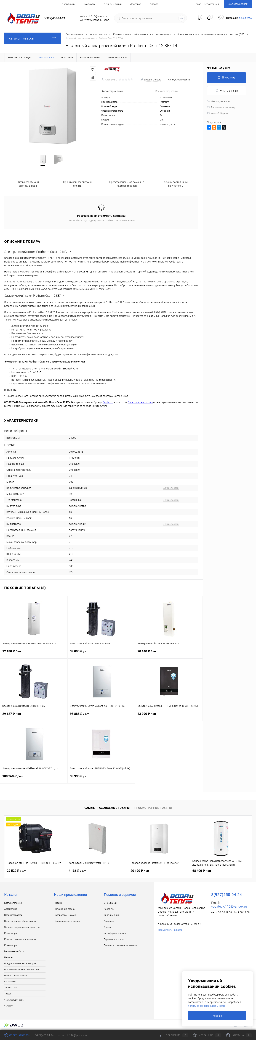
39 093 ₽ (101, 653)
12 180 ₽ (33, 653)
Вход (198, 4)
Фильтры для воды (14, 999)
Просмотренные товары (153, 808)
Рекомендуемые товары (67, 921)
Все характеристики (166, 91)
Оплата (154, 4)
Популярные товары (65, 909)
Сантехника (10, 981)
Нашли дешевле (218, 101)
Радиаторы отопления (16, 975)
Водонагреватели (13, 915)
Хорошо (217, 1015)
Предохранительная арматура (20, 963)
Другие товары (171, 488)
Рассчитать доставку (221, 107)
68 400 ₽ (201, 871)
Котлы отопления (13, 903)
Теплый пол (10, 987)
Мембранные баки (14, 951)
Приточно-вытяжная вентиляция (21, 969)
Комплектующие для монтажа (20, 939)
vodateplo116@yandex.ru (229, 906)
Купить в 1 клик (227, 90)
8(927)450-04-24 (44, 1035)
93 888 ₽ (101, 716)
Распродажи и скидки (65, 915)
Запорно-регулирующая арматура (22, 927)
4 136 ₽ (77, 871)
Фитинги (8, 1005)
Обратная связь (17, 1035)
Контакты (89, 4)
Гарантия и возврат (114, 939)
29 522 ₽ (16, 871)
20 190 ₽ (139, 871)
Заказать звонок (237, 3)
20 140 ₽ (168, 653)
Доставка (135, 4)
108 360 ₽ (33, 778)
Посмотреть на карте (170, 929)
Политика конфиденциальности (120, 945)
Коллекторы (10, 933)
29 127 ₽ (33, 716)
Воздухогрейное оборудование (20, 921)
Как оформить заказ (115, 933)
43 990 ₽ (168, 716)
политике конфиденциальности (206, 1005)
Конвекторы (10, 945)
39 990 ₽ (101, 778)
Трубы (7, 993)
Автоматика (10, 909)
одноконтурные (168, 124)
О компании (68, 4)
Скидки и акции (113, 4)
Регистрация (211, 4)
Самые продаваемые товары (107, 808)
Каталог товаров (33, 38)
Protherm (164, 102)
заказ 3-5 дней (217, 113)
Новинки (58, 903)
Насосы (8, 957)
